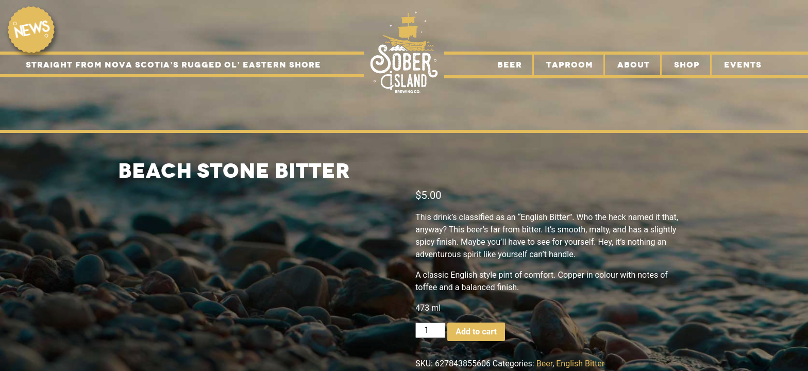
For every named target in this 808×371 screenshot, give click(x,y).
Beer (509, 64)
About (633, 64)
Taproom (569, 64)
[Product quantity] (430, 330)
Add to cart (476, 331)
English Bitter (580, 363)
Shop (687, 64)
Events (743, 64)
